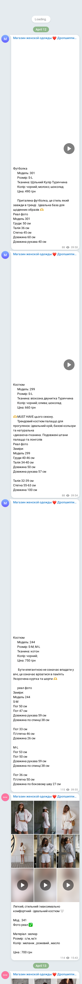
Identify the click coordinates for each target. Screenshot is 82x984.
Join (60, 5)
